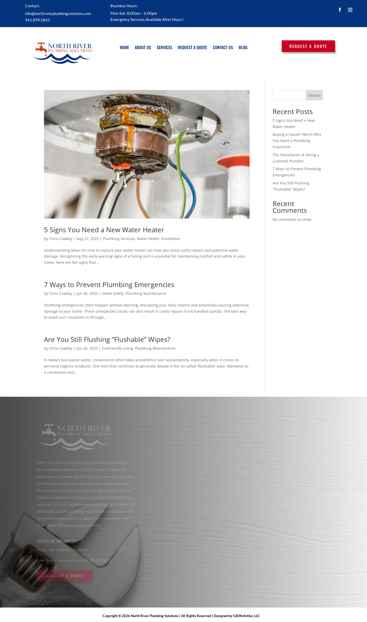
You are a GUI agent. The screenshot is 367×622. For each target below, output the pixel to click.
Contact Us (223, 47)
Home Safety (113, 293)
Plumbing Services (119, 238)
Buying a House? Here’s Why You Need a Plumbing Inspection (297, 140)
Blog (243, 47)
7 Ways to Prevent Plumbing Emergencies (109, 284)
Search (314, 95)
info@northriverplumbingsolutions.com (58, 13)
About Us (143, 47)
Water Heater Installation (158, 238)
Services (164, 47)
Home (124, 47)
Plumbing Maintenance (146, 293)
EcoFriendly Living (117, 348)
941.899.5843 (37, 20)
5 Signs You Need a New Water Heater (104, 229)
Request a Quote (192, 47)
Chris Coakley (60, 238)
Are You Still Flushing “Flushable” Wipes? (107, 339)
